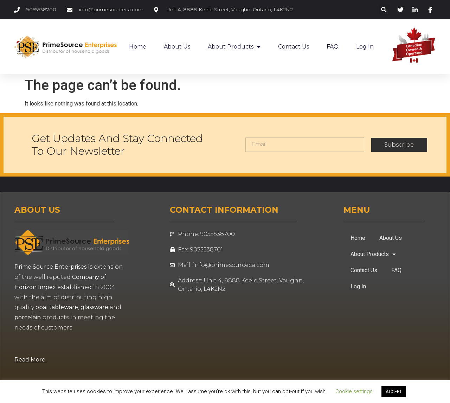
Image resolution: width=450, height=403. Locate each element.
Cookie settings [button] (354, 391)
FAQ (333, 46)
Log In (365, 46)
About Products (234, 46)
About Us (177, 46)
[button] (384, 9)
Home (137, 46)
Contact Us (293, 46)
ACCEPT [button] (394, 391)
